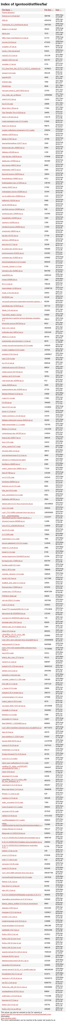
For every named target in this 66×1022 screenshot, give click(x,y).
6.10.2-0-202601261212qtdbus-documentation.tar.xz (22, 842)
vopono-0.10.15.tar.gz (10, 745)
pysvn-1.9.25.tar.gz (9, 855)
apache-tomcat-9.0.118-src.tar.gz (14, 952)
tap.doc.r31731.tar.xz (10, 236)
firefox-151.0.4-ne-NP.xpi (11, 1009)
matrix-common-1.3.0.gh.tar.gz (13, 416)
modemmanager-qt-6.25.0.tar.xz (14, 921)
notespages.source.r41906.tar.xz (14, 192)
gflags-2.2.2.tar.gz (9, 337)
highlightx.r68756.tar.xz (11, 499)
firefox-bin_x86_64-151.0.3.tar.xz (14, 987)
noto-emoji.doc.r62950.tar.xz (13, 381)
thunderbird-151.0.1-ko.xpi (12, 974)
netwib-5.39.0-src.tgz (10, 60)
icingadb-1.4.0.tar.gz (9, 710)
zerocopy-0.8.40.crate (10, 864)
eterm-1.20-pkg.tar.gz (10, 117)
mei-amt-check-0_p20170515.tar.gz (15, 91)
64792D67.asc (7, 297)
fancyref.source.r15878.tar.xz (13, 174)
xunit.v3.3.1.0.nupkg (9, 759)
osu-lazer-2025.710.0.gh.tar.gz (13, 706)
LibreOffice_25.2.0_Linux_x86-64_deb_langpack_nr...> (13, 635)
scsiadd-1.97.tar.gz (9, 47)
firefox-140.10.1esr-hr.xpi (11, 943)
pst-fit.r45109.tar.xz (9, 205)
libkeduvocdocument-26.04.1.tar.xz (15, 961)
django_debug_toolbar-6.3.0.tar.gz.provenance (20, 904)
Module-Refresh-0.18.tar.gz (12, 394)
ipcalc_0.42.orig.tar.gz (10, 293)
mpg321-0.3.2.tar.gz (9, 55)
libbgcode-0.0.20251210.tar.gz (13, 833)
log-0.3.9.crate (7, 104)
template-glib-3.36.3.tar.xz (12, 622)
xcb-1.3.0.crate (7, 508)
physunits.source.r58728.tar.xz (13, 323)
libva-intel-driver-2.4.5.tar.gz (12, 789)
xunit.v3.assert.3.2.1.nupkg (12, 807)
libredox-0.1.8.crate (9, 715)
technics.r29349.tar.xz (10, 240)
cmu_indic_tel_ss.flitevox (11, 95)
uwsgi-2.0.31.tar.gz (9, 868)
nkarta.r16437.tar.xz (9, 187)
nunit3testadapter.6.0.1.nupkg (13, 820)
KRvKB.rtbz (6, 86)
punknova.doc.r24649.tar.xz (12, 214)
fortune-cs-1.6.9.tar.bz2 (11, 16)
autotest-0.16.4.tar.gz (10, 354)
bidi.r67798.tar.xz (8, 473)
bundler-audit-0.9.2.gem (11, 565)
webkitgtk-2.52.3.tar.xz (10, 930)
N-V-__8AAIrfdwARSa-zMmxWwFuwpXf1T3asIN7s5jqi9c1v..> (17, 517)
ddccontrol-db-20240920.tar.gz (13, 613)
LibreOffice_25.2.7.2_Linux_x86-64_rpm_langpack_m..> (14, 780)
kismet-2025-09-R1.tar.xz (11, 741)
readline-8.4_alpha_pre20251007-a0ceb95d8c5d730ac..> (15, 767)
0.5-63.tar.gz (7, 403)
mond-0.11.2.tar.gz (9, 662)
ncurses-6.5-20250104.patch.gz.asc (15, 618)
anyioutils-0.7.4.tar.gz (10, 719)
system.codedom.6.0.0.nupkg (13, 350)
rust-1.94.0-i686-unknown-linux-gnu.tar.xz (18, 873)
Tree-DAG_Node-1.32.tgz (12, 315)
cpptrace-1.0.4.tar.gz (10, 798)
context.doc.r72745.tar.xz (11, 591)
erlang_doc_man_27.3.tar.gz (13, 657)
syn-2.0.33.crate (8, 477)
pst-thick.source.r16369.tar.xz (13, 209)
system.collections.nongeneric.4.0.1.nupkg (18, 130)
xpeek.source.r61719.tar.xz (12, 372)
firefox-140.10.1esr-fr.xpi (11, 939)
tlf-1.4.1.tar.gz (7, 284)
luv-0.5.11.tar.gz (8, 363)
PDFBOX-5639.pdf (9, 596)
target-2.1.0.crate (8, 552)
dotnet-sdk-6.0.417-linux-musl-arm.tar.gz (17, 504)
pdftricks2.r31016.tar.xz (11, 200)
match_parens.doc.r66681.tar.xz (14, 468)
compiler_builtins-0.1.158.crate (13, 679)
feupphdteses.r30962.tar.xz (12, 178)
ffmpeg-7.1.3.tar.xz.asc (10, 794)
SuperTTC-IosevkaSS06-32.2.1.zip (15, 609)
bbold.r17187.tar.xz (9, 139)
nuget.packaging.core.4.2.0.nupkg (15, 121)
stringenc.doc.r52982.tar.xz (12, 271)
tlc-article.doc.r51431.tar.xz (12, 249)
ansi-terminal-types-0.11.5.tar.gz (14, 455)
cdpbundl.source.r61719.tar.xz (13, 367)
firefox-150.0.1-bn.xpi (10, 934)
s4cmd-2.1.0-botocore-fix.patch (14, 460)
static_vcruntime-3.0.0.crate (12, 802)
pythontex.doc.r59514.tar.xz (12, 332)
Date (57, 10)
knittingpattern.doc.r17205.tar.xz (14, 183)
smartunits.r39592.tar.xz (11, 231)
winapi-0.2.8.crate (9, 73)
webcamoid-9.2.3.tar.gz (11, 644)
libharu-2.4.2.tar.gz (9, 429)
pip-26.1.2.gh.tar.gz (9, 983)
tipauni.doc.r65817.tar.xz (11, 438)
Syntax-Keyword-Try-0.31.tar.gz (14, 754)
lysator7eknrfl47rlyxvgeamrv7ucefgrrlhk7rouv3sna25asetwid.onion (26, 1014)
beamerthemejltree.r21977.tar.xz (14, 143)
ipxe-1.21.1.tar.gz (8, 328)
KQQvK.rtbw (7, 82)
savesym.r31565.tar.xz (10, 222)
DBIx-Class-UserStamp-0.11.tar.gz (15, 38)
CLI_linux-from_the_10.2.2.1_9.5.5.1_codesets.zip (21, 69)
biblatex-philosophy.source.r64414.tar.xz (17, 420)
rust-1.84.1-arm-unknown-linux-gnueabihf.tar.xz (20, 640)
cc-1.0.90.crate (7, 534)
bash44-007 (6, 77)
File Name (6, 10)
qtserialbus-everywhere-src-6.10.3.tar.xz (17, 899)
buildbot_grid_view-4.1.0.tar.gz (13, 583)
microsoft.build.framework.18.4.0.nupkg (17, 877)
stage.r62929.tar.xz (9, 385)
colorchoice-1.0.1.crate (10, 539)
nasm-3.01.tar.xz (8, 772)
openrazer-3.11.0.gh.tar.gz (12, 785)
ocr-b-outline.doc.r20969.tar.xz (13, 196)
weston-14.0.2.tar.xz (9, 671)
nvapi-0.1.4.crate (8, 398)
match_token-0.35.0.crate (11, 701)
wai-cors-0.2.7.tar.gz (9, 244)
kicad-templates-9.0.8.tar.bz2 (13, 926)
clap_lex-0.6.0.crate (9, 490)
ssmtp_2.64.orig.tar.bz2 (11, 51)
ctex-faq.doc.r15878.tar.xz (12, 156)
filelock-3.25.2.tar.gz (9, 882)
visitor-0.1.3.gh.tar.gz (10, 548)
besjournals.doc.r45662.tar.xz (13, 148)
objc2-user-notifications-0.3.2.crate (15, 763)
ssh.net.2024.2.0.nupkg (11, 600)
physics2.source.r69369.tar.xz (13, 521)
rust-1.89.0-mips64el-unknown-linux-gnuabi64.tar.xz (21, 728)
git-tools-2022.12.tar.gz (11, 451)
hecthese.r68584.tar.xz (10, 482)
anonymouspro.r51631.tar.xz (13, 253)
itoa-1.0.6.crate (8, 442)
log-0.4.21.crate (8, 530)
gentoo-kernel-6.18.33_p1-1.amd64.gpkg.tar (19, 969)
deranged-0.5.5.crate (10, 776)
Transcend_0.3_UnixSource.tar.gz (15, 25)
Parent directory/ (8, 12)
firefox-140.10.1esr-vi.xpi (11, 947)
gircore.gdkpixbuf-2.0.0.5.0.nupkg (14, 543)
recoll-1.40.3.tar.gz (9, 578)
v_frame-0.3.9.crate (9, 688)
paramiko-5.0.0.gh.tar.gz (11, 965)
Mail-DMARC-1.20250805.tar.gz (14, 723)
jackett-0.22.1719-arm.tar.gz (12, 666)
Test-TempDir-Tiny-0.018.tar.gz (13, 113)
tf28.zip (5, 20)
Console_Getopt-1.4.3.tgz (12, 266)
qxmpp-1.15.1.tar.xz (9, 917)
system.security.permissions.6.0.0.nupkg (17, 345)
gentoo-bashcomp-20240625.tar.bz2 (16, 556)
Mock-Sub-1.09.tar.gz (10, 108)
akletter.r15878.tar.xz (10, 134)
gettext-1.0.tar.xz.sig (9, 851)
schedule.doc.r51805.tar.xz (12, 258)
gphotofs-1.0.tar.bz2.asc (11, 675)
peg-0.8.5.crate (8, 653)
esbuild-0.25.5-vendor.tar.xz (12, 693)
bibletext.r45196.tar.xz (10, 152)
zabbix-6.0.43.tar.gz (9, 816)
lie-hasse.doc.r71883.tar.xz (12, 561)
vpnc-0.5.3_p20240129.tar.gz (13, 526)
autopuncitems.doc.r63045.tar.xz (14, 389)
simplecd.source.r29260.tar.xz (13, 227)
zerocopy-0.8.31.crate (10, 811)
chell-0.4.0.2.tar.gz (9, 99)
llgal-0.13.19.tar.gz (9, 126)
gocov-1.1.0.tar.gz (9, 411)
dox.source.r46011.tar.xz (11, 165)
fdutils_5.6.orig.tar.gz (10, 310)
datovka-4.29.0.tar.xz (10, 908)
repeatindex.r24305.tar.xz (11, 218)
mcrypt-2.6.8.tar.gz (9, 42)
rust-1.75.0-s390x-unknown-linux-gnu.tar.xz (18, 512)
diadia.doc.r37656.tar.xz (11, 161)
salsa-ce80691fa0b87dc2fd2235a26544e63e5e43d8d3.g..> (22, 824)
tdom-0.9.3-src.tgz (9, 407)
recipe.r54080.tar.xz (9, 279)
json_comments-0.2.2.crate (12, 495)
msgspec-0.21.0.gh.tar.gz (11, 912)
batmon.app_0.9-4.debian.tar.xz (14, 627)
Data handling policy (8, 1018)
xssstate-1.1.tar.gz (9, 64)
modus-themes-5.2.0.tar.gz (12, 829)
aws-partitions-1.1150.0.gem (13, 737)
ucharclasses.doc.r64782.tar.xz (14, 433)
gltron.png (6, 33)
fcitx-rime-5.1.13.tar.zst (10, 886)
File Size (47, 10)
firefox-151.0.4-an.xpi (10, 1005)
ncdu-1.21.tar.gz (8, 605)
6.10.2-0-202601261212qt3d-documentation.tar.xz (21, 838)
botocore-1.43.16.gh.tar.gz (12, 978)
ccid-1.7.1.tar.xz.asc (9, 860)
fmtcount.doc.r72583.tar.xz (12, 587)
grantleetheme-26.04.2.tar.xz (13, 991)
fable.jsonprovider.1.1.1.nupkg (13, 424)
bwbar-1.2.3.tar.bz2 (9, 29)
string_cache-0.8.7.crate (11, 446)
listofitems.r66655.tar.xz (11, 464)
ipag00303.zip (7, 275)
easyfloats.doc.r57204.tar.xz (12, 306)
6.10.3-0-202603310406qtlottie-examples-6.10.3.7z (21, 895)
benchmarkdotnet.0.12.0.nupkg (14, 262)
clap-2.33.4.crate (8, 359)
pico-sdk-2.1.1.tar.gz (9, 684)
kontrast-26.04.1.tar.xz (10, 956)
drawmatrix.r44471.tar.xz (11, 170)
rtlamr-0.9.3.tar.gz (8, 631)
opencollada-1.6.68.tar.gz (11, 288)
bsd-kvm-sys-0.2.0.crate (11, 486)
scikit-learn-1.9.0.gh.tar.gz (12, 996)
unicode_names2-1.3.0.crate (13, 574)
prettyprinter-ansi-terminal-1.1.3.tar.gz (16, 341)
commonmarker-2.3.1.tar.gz (12, 697)
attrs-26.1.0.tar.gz (8, 890)
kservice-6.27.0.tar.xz (10, 1000)
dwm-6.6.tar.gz (7, 732)
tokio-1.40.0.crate (8, 569)
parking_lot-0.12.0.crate (11, 376)
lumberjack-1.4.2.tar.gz (10, 750)
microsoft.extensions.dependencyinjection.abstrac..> (22, 301)
